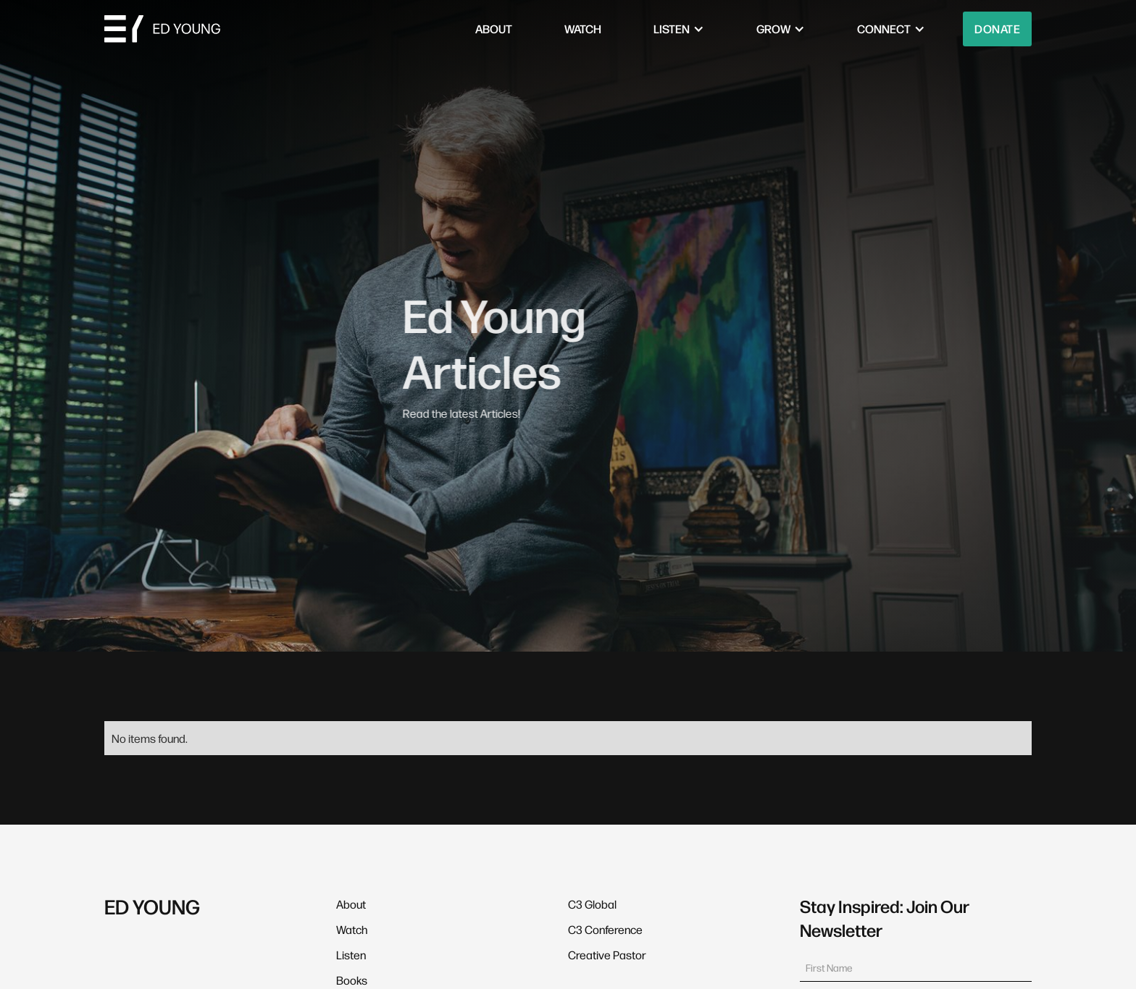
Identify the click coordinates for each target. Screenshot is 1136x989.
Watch (351, 929)
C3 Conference (605, 929)
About (351, 904)
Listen (351, 954)
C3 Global (592, 904)
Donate (997, 28)
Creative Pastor (607, 954)
